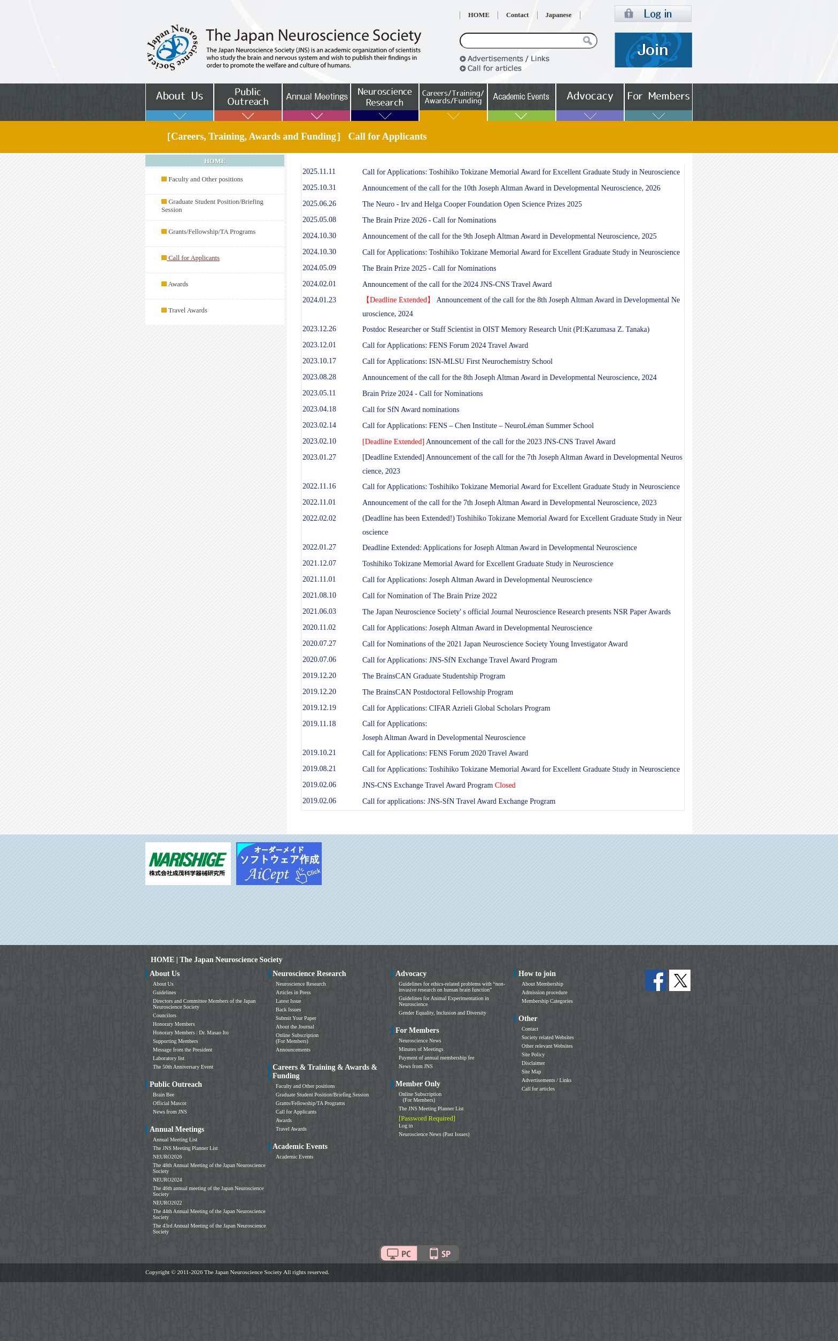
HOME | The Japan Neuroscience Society (216, 960)
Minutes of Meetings (421, 1049)
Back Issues (288, 1009)
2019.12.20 (319, 676)
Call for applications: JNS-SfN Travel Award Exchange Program (459, 801)
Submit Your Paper (296, 1018)
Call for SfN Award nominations (410, 410)
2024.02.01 (319, 284)
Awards (178, 284)
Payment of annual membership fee (437, 1058)
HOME (479, 15)
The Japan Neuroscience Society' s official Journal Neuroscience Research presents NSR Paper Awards (516, 612)
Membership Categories (547, 1001)
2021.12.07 (319, 563)
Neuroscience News (420, 1040)
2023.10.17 (319, 361)
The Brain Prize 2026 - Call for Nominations (429, 220)
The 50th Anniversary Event (183, 1067)
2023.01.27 (319, 457)
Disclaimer (533, 1063)
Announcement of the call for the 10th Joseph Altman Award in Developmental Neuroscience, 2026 (511, 188)
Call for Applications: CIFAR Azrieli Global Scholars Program (456, 708)
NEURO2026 (167, 1157)
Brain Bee (163, 1095)
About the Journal (295, 1027)
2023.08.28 (319, 377)
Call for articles (538, 1089)
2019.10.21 (319, 753)
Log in (406, 1126)
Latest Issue (288, 1001)
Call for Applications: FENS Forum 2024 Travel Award (445, 345)
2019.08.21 (319, 769)
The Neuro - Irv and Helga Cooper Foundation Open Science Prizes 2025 (472, 204)
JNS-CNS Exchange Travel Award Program (439, 785)
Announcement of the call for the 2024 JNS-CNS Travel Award (457, 284)
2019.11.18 (319, 724)
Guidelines (164, 992)
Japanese (559, 15)
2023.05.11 (319, 393)
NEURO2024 (167, 1180)
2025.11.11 (319, 171)
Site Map (531, 1072)
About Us (163, 984)
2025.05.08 (319, 220)
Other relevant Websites (547, 1046)
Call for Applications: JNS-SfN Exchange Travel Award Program (459, 660)
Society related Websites (548, 1037)
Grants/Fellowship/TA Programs (211, 231)
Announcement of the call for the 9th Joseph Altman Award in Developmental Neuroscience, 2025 (509, 236)
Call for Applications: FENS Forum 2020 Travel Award (445, 753)
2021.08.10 (319, 595)
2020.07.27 (319, 643)
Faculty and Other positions (205, 179)
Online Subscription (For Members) (297, 1038)
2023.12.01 (319, 345)
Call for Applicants (296, 1112)
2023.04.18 (319, 409)
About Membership (542, 984)
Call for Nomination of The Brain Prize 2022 (429, 596)
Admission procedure (545, 992)
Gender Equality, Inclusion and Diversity (442, 1013)
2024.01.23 (319, 300)
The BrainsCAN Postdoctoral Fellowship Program (437, 692)
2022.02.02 (319, 518)
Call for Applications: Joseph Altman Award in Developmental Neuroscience (477, 580)
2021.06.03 (319, 611)
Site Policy (533, 1054)
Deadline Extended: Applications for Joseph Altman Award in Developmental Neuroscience (499, 548)
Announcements (293, 1050)
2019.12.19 (319, 708)
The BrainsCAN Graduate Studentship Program (434, 676)
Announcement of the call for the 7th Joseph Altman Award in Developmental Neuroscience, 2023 (509, 503)
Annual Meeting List (175, 1139)
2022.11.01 (319, 502)
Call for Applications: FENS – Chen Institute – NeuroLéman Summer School (478, 426)
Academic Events (294, 1157)
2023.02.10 (319, 441)
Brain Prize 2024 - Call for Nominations (422, 394)
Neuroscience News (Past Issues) (434, 1134)
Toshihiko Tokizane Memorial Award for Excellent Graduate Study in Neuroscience (488, 564)
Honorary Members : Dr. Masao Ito (191, 1032)
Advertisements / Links (546, 1080)
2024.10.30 (319, 236)
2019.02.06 (319, 785)
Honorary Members (174, 1024)
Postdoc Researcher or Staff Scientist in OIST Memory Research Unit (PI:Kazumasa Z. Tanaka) (506, 329)
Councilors (164, 1015)
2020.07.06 (319, 660)
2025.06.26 (319, 204)
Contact (517, 15)
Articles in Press (293, 992)
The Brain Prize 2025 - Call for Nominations (429, 268)
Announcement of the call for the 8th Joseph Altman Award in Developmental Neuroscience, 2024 (509, 378)
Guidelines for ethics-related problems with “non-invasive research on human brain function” (452, 987)
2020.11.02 (319, 627)
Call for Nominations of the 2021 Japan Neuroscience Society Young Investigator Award (494, 644)
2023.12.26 (319, 329)
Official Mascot (170, 1103)
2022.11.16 (319, 486)
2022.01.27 (319, 547)
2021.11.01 (319, 579)
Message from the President (182, 1050)
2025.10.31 (319, 188)
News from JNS (170, 1112)
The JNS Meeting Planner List (185, 1148)
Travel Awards (187, 310)
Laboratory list (168, 1058)
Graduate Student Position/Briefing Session (322, 1095)
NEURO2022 (167, 1203)
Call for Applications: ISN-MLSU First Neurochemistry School (457, 361)
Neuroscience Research (301, 984)
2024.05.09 (319, 268)
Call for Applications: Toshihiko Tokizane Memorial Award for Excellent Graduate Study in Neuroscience (521, 172)
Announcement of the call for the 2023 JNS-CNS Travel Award (488, 442)
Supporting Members (175, 1041)
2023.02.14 (319, 425)
